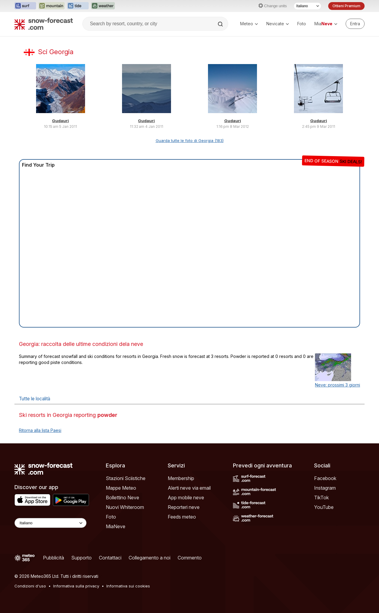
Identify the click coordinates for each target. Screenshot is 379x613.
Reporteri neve (184, 507)
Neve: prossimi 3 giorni (337, 384)
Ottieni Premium (346, 6)
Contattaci (110, 558)
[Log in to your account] (355, 24)
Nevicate (277, 23)
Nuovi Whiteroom (125, 507)
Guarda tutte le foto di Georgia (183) (190, 140)
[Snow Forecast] (43, 24)
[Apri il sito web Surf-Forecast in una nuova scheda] (25, 6)
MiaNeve (115, 526)
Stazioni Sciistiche (125, 478)
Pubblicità (53, 558)
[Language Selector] (50, 523)
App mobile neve (186, 497)
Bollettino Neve (122, 497)
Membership (181, 478)
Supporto (81, 558)
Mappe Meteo (121, 488)
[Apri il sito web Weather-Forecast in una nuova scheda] (103, 6)
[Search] (221, 24)
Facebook (325, 478)
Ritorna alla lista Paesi (40, 430)
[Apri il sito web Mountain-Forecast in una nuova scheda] (51, 6)
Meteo (249, 23)
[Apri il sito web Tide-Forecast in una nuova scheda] (78, 6)
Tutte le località (34, 399)
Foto (301, 23)
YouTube (324, 507)
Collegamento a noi (149, 558)
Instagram (325, 488)
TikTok (321, 497)
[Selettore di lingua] (307, 6)
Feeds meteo (182, 517)
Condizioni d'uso (30, 586)
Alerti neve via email (189, 488)
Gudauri (60, 120)
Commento (190, 558)
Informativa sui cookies (128, 586)
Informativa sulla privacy (76, 586)
